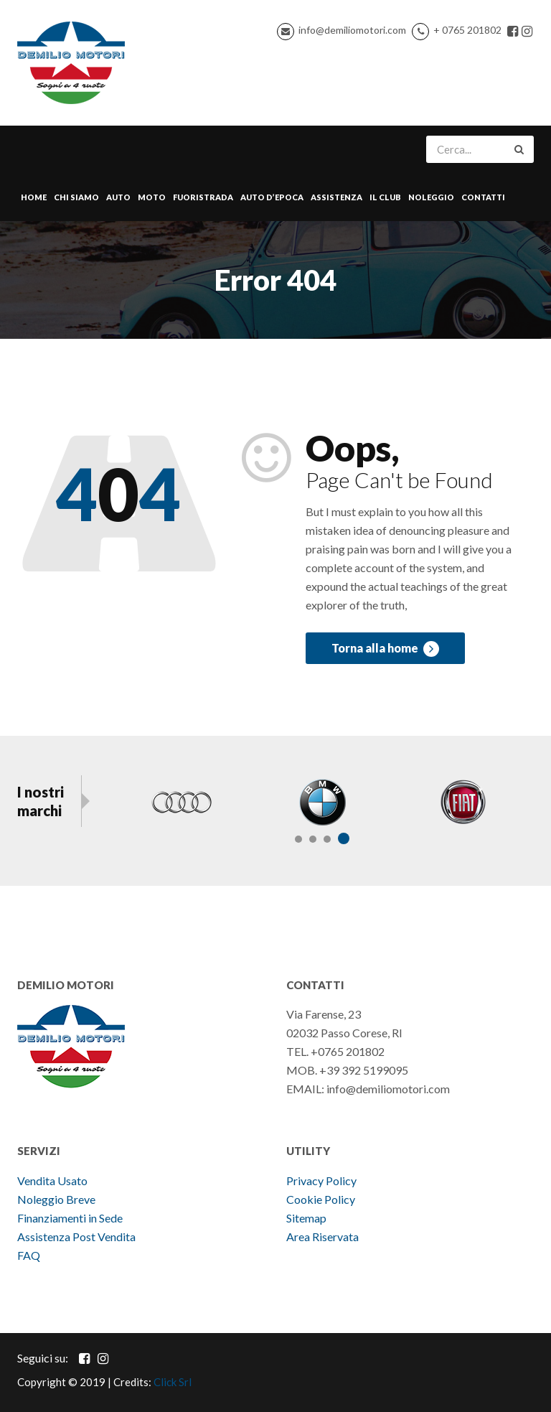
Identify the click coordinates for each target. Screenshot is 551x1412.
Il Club (385, 197)
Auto (118, 197)
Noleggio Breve (57, 1199)
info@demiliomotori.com (352, 30)
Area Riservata (322, 1236)
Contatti (483, 197)
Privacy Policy (321, 1180)
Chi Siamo (76, 197)
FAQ (28, 1255)
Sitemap (306, 1218)
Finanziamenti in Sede (70, 1218)
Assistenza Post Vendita (76, 1236)
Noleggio (431, 197)
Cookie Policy (320, 1199)
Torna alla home (385, 649)
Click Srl (173, 1381)
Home (34, 197)
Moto (152, 197)
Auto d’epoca (271, 197)
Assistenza (336, 197)
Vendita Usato (52, 1180)
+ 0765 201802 (467, 30)
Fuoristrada (203, 197)
